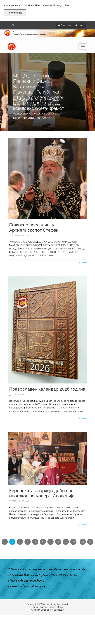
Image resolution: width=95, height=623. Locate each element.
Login (79, 25)
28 (82, 541)
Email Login (64, 25)
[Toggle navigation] (82, 46)
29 (90, 541)
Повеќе (84, 262)
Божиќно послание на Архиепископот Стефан (34, 227)
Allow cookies (15, 12)
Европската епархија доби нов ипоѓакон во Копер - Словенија (41, 493)
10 (73, 541)
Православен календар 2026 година (47, 389)
